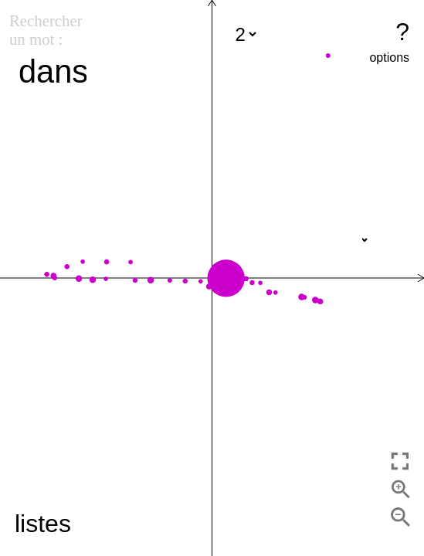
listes (43, 523)
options (389, 57)
